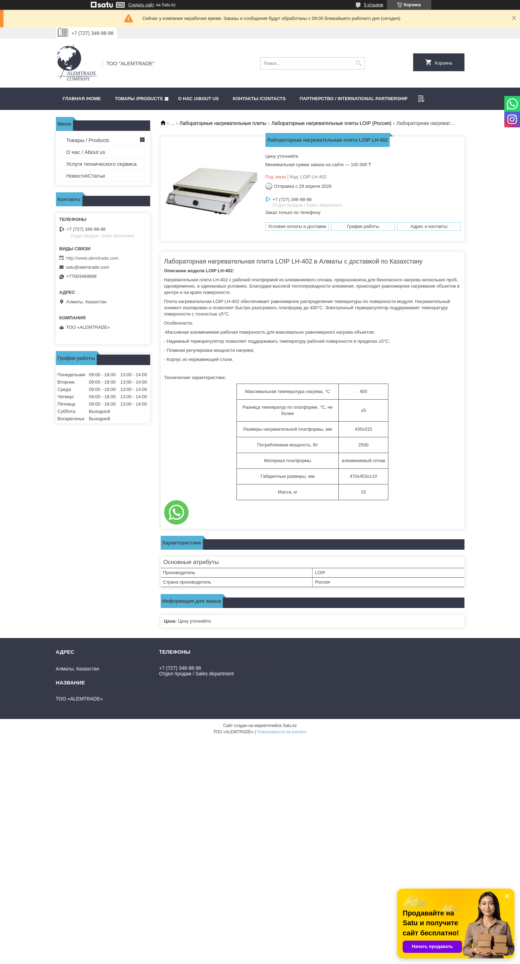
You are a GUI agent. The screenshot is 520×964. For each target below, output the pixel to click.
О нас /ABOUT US (198, 98)
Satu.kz (290, 725)
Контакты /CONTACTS (259, 98)
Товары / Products (87, 140)
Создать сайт (141, 4)
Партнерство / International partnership (354, 98)
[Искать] (359, 63)
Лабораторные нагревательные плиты (223, 123)
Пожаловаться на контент (282, 731)
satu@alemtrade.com (87, 267)
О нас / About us (85, 152)
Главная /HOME (82, 98)
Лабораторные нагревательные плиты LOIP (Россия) (331, 123)
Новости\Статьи (85, 176)
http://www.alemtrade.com (92, 258)
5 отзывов (373, 4)
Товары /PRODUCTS (139, 98)
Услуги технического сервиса (101, 164)
